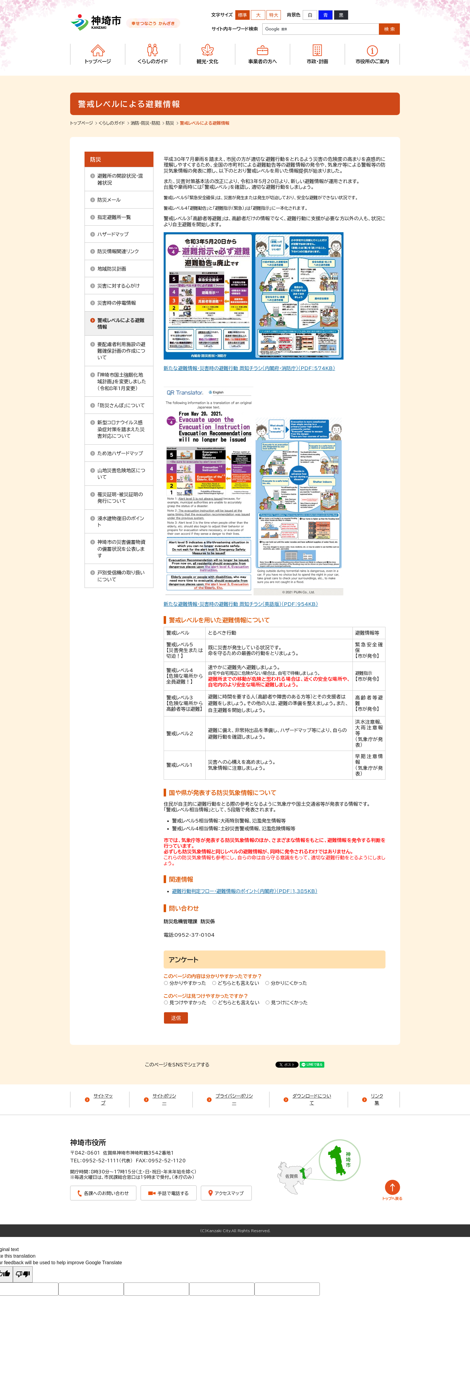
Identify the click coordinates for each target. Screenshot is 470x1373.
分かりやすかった (187, 983)
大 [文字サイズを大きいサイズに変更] (258, 15)
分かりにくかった (289, 983)
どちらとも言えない (238, 983)
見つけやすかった (188, 1002)
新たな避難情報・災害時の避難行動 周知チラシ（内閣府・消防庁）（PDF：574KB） (249, 368)
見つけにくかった (289, 1002)
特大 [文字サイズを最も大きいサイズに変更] (273, 15)
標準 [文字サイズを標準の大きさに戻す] (242, 15)
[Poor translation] (23, 1274)
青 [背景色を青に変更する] (325, 15)
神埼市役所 (88, 1142)
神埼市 (96, 22)
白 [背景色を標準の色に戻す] (310, 15)
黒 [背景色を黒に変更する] (341, 15)
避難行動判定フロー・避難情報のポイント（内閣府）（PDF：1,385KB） (244, 891)
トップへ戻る (392, 1190)
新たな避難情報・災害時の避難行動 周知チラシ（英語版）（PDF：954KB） (241, 604)
